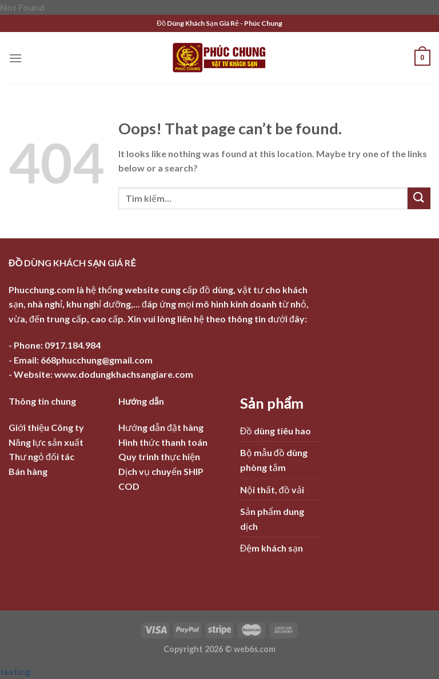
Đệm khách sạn (272, 547)
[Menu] (15, 58)
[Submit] (419, 198)
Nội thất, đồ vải (272, 489)
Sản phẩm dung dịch (272, 519)
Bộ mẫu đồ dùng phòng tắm (274, 460)
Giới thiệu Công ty (46, 427)
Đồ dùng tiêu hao (276, 430)
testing (15, 671)
